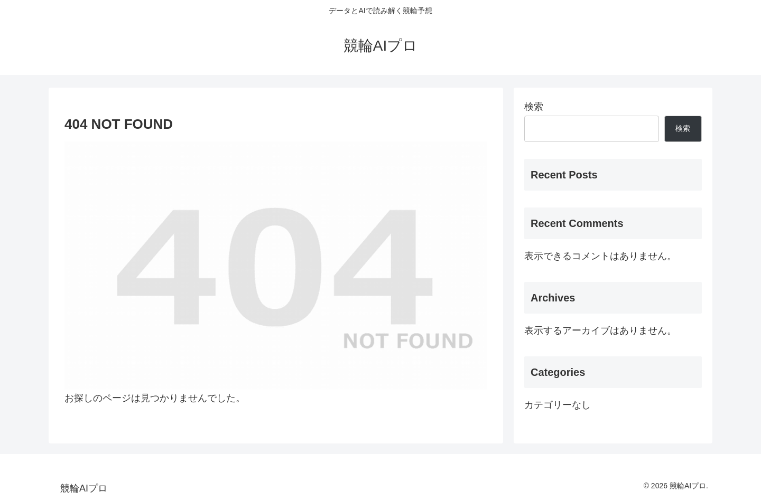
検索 (533, 106)
